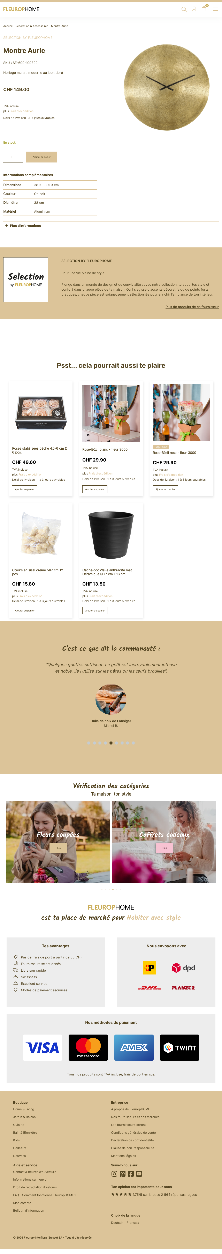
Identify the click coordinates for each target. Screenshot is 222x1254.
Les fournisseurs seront (129, 1127)
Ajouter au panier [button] (26, 489)
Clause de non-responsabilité (133, 1152)
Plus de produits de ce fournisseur (192, 307)
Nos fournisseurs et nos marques (136, 1119)
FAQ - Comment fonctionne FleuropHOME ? (47, 1201)
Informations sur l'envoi (31, 1185)
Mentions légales (124, 1160)
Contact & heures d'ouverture (36, 1176)
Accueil (8, 26)
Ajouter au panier (44, 157)
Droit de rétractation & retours (36, 1193)
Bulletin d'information (29, 1218)
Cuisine (18, 1127)
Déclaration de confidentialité (134, 1143)
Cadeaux (20, 1152)
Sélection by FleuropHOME (28, 38)
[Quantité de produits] (13, 157)
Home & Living (24, 1111)
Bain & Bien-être (25, 1135)
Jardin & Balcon (25, 1119)
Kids (16, 1143)
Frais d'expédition (21, 111)
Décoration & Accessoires (31, 26)
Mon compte (23, 1209)
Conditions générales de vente (135, 1135)
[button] (88, 743)
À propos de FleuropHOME (132, 1111)
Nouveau (20, 1160)
